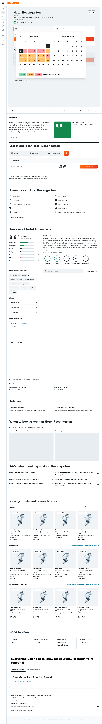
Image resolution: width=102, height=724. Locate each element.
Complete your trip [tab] (18, 669)
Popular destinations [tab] (33, 669)
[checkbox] (18, 325)
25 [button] (30, 65)
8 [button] (47, 51)
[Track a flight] (3, 26)
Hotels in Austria (38, 720)
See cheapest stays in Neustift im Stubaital (85, 545)
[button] (3, 3)
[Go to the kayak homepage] (13, 3)
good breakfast (29, 279)
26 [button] (34, 65)
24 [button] (25, 65)
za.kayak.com (12, 720)
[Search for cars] (3, 17)
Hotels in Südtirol (58, 720)
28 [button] (43, 65)
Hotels (20, 720)
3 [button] (25, 51)
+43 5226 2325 (19, 20)
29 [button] (48, 65)
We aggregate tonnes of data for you (55, 707)
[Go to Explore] (3, 22)
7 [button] (43, 51)
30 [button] (21, 69)
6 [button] (38, 51)
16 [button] (20, 60)
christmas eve (14, 288)
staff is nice (25, 275)
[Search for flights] (3, 9)
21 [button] (43, 60)
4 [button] (29, 51)
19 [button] (34, 60)
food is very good (15, 275)
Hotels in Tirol (48, 720)
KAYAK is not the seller (55, 703)
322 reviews (29, 22)
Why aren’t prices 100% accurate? (55, 710)
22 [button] (48, 60)
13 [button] (39, 55)
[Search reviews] (65, 271)
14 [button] (43, 55)
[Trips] (3, 35)
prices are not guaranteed (47, 697)
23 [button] (20, 65)
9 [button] (20, 55)
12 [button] (34, 55)
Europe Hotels (27, 720)
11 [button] (29, 55)
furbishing (13, 292)
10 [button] (25, 55)
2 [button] (20, 51)
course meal (24, 288)
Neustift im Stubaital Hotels (72, 720)
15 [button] (48, 55)
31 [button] (25, 69)
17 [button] (25, 60)
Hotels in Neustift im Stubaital (22, 681)
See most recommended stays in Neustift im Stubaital (82, 584)
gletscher (26, 284)
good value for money (16, 279)
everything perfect (15, 284)
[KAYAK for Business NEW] (3, 30)
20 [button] (39, 60)
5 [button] (34, 51)
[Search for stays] (3, 13)
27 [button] (39, 65)
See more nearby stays (92, 507)
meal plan (32, 288)
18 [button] (29, 60)
